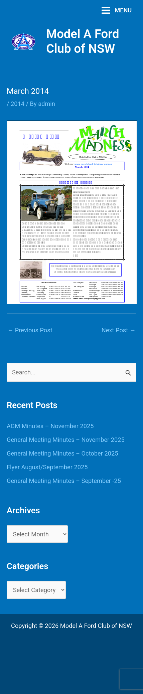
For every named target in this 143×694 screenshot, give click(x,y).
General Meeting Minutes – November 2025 (66, 439)
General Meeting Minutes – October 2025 (62, 453)
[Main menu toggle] (116, 10)
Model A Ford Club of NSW (82, 41)
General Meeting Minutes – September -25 (64, 480)
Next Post (119, 330)
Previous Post (29, 330)
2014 (17, 103)
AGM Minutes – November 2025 (50, 425)
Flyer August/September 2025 (47, 467)
